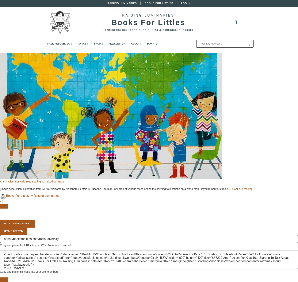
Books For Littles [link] (159, 3)
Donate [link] (152, 43)
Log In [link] (186, 3)
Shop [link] (97, 43)
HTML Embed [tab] (13, 231)
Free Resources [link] (58, 43)
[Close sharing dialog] (4, 279)
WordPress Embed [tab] (18, 223)
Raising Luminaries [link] (122, 3)
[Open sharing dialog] (4, 206)
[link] (60, 12)
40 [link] (1, 201)
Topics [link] (82, 43)
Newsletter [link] (117, 43)
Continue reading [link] (242, 188)
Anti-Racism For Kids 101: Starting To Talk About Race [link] (32, 181)
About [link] (135, 43)
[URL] (149, 239)
